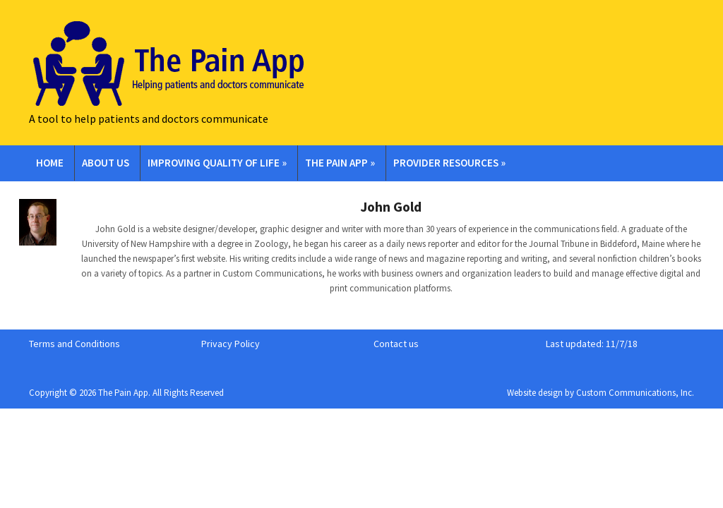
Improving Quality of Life (217, 162)
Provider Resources (449, 162)
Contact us (396, 343)
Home (50, 162)
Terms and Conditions (74, 343)
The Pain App (340, 162)
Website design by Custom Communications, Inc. (600, 393)
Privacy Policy (230, 343)
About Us (105, 162)
